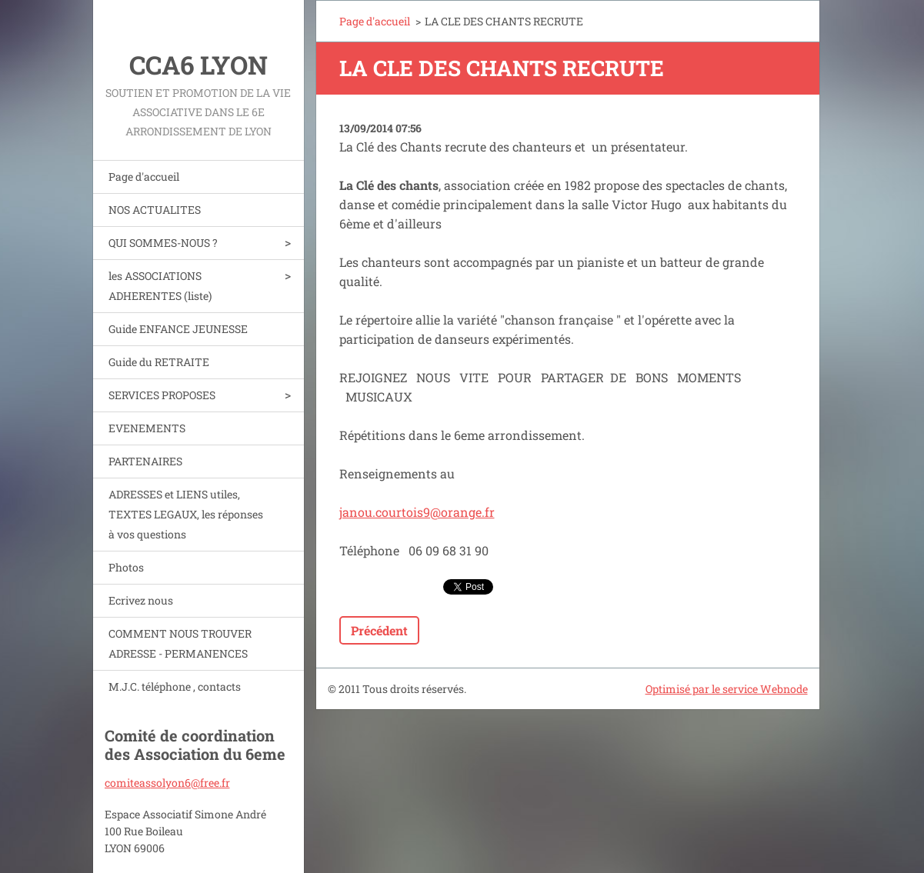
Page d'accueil (143, 176)
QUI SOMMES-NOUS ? (163, 242)
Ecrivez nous (140, 600)
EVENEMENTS (146, 428)
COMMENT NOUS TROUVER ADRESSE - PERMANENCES (180, 643)
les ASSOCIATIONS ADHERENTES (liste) (160, 285)
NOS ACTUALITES (154, 209)
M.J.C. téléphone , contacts (174, 686)
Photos (126, 567)
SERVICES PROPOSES (161, 395)
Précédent (379, 630)
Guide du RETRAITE (158, 362)
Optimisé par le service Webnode (726, 688)
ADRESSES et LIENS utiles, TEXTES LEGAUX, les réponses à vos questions (185, 514)
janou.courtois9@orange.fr (417, 512)
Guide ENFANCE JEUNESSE (178, 329)
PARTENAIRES (145, 461)
